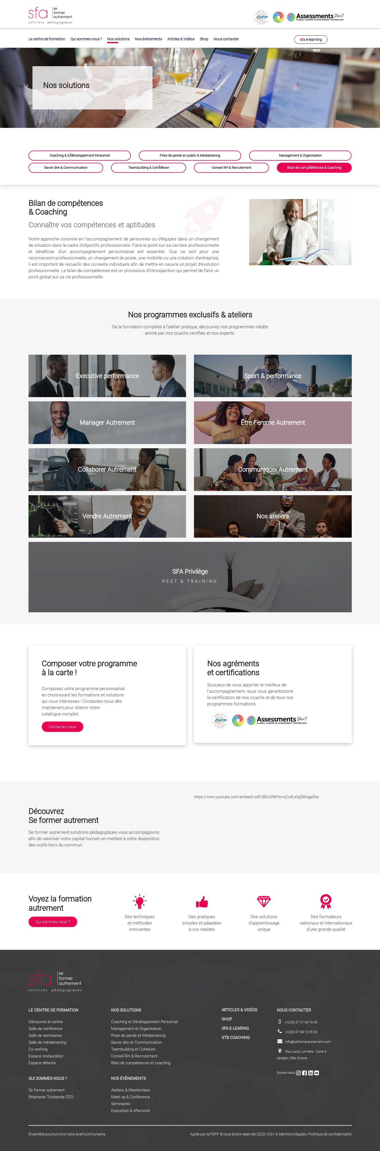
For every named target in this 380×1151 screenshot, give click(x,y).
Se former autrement (46, 1089)
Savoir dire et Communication (136, 1041)
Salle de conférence (45, 1027)
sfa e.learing (235, 1027)
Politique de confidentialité (330, 1133)
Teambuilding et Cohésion (133, 1048)
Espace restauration (45, 1055)
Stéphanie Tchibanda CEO (50, 1096)
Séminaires (120, 1102)
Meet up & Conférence (130, 1096)
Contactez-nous (62, 725)
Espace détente (42, 1062)
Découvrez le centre (45, 1020)
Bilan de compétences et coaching (140, 1062)
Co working (38, 1048)
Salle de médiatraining (47, 1041)
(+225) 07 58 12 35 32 (301, 1031)
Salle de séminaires (45, 1034)
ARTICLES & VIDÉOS (239, 1008)
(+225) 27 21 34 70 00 (301, 1021)
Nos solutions (118, 38)
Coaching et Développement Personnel (144, 1020)
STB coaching (236, 1036)
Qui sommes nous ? (86, 38)
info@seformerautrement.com (308, 1041)
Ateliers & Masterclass (130, 1089)
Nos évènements (148, 38)
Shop (204, 38)
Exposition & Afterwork (130, 1109)
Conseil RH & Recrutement (134, 1055)
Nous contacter (226, 38)
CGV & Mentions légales (286, 1133)
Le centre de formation (46, 38)
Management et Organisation (136, 1027)
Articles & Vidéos (180, 38)
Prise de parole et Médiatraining (138, 1034)
